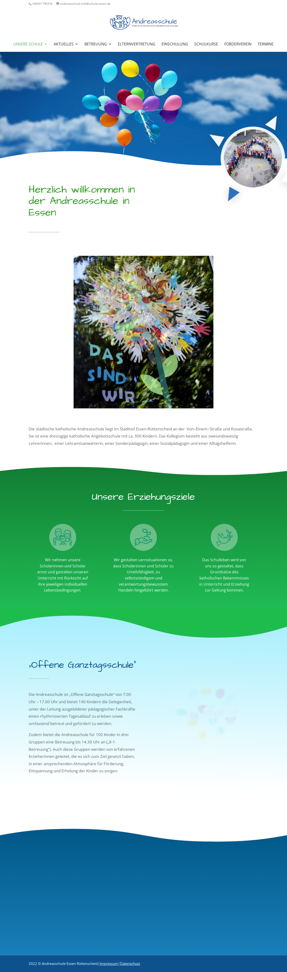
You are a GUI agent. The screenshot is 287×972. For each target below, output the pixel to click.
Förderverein (238, 44)
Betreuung (95, 44)
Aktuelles (64, 44)
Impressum (109, 963)
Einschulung (175, 44)
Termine (266, 44)
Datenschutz (130, 963)
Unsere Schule (28, 44)
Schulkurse (206, 44)
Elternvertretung (136, 44)
